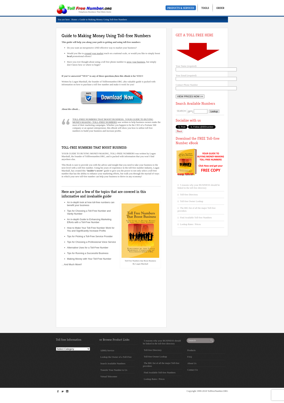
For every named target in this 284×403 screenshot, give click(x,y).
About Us (191, 363)
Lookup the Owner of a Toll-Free (116, 357)
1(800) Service (107, 350)
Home (73, 19)
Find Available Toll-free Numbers (196, 217)
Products (191, 350)
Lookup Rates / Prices (190, 224)
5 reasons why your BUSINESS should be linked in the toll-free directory (199, 186)
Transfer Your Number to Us (113, 370)
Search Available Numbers (112, 363)
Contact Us (192, 369)
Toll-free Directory (189, 194)
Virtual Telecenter (108, 376)
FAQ (189, 356)
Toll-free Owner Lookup (191, 201)
